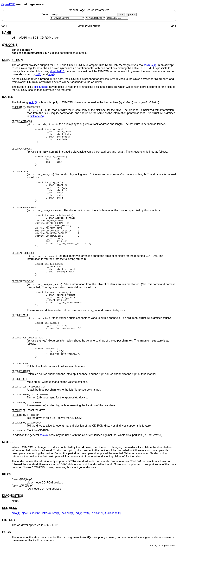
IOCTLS (7, 97)
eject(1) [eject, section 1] (26, 538)
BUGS (6, 557)
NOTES (7, 468)
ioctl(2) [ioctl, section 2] (33, 102)
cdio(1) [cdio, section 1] (16, 538)
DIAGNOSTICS (12, 521)
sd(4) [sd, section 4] (51, 74)
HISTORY (8, 545)
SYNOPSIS (9, 44)
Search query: (79, 14)
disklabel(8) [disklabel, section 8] (57, 71)
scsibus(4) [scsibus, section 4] (150, 65)
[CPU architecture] (95, 18)
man (121, 14)
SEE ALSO (9, 533)
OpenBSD (8, 4)
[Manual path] (117, 18)
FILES (6, 500)
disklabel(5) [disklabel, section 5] (37, 116)
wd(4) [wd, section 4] (39, 74)
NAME (6, 32)
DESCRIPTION (12, 60)
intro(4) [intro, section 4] (46, 538)
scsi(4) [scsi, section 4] (44, 460)
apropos (131, 14)
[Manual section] (67, 18)
